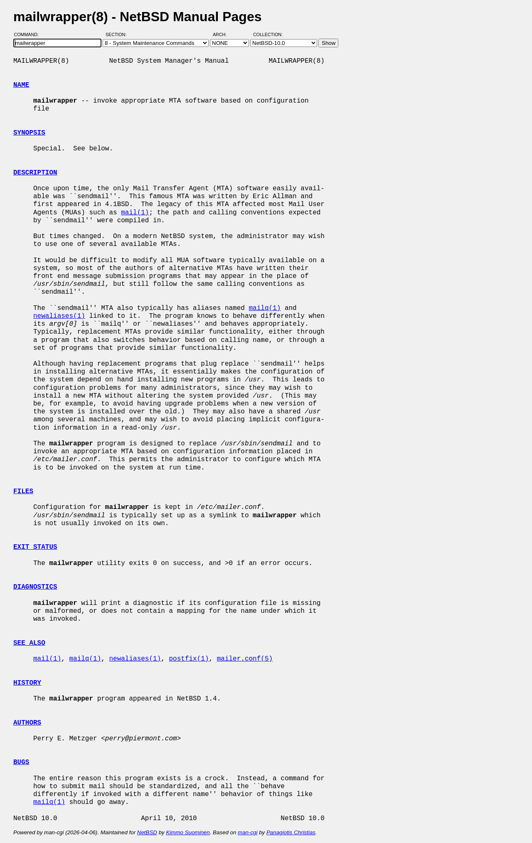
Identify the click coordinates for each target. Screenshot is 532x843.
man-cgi (247, 832)
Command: (29, 34)
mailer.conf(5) (245, 659)
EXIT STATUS (35, 547)
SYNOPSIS (29, 133)
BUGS (21, 762)
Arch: (223, 34)
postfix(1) (189, 659)
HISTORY (27, 683)
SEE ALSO (29, 643)
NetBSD (147, 832)
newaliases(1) (59, 316)
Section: (118, 34)
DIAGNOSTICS (35, 587)
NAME (21, 85)
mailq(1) (265, 308)
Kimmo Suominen (187, 832)
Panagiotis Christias (290, 832)
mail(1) (135, 212)
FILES (23, 491)
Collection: (268, 34)
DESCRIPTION (35, 172)
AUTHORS (27, 722)
